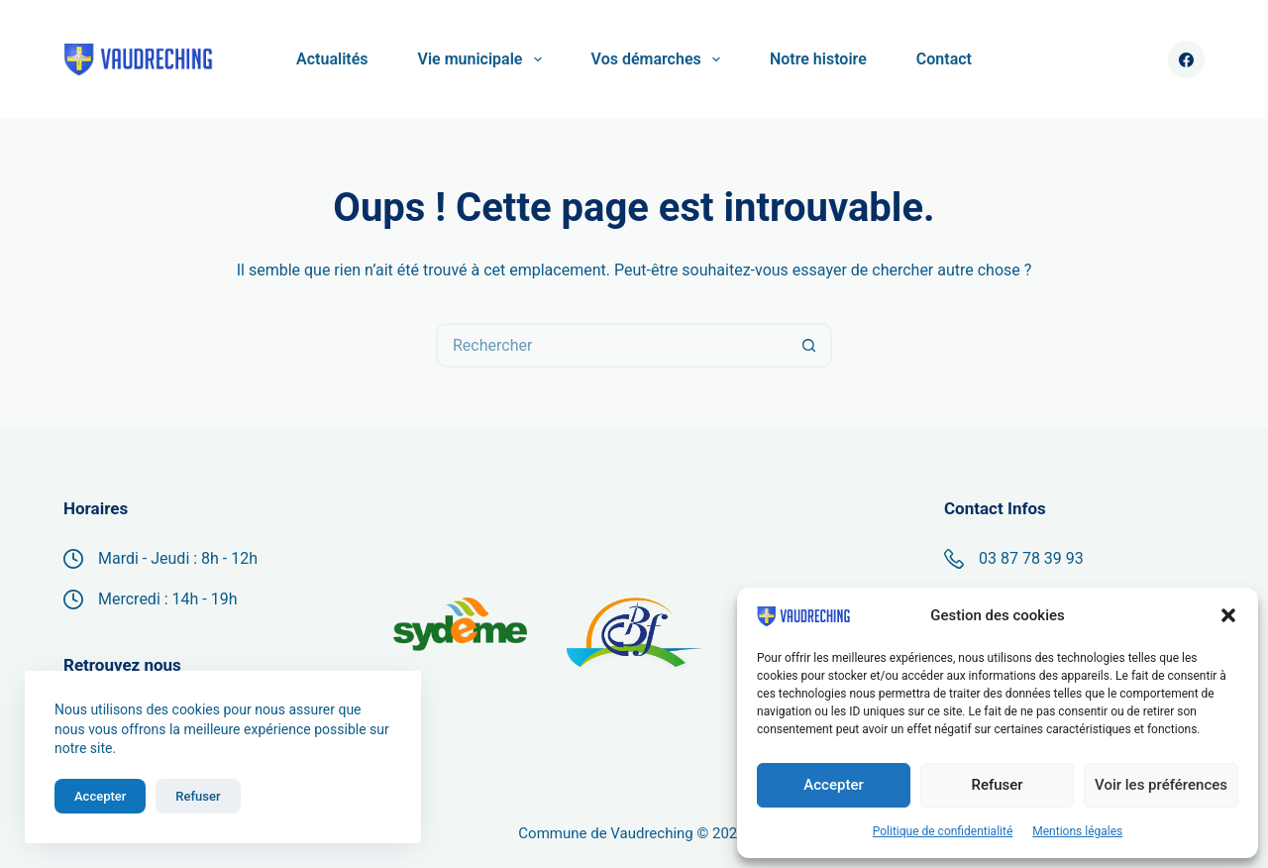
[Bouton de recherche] (810, 345)
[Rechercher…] (612, 345)
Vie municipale (484, 59)
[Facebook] (1187, 59)
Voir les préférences (1161, 785)
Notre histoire (818, 59)
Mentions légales (1077, 831)
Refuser (996, 785)
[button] (1228, 615)
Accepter (833, 785)
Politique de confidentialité (943, 831)
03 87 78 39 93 (1031, 558)
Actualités (332, 59)
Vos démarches (659, 59)
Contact (944, 59)
